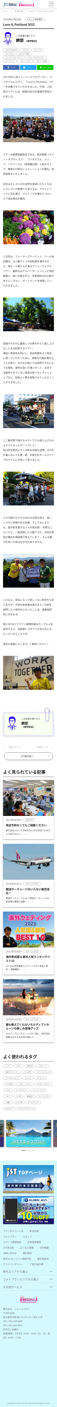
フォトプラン (10, 1236)
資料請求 (27, 1253)
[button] (23, 1150)
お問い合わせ (10, 1253)
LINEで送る (45, 67)
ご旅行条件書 (36, 1264)
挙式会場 (34, 1231)
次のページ (42, 747)
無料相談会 (43, 1258)
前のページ (14, 747)
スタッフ (27, 1236)
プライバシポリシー (13, 1264)
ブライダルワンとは (13, 1231)
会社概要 (44, 1247)
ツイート (28, 67)
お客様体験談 (34, 1242)
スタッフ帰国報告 (12, 1242)
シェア (11, 67)
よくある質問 (27, 1247)
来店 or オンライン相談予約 (17, 1258)
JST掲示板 (8, 1247)
